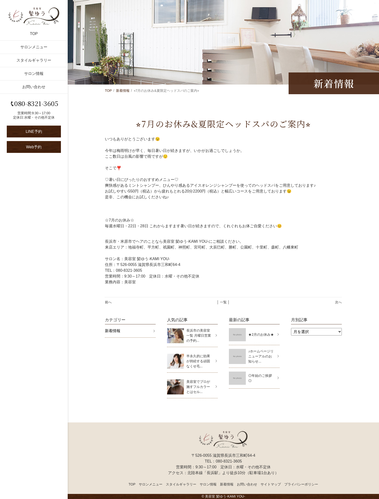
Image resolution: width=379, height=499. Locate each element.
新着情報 (123, 91)
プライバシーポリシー (301, 484)
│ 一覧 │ (223, 302)
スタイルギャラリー (33, 60)
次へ (338, 302)
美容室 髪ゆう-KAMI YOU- (225, 496)
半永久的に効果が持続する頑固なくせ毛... (198, 361)
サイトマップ (271, 484)
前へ (108, 302)
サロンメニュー (33, 47)
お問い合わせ (33, 87)
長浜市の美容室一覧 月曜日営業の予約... (198, 335)
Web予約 (34, 147)
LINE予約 (34, 131)
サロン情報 (34, 73)
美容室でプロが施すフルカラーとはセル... (198, 387)
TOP (34, 34)
